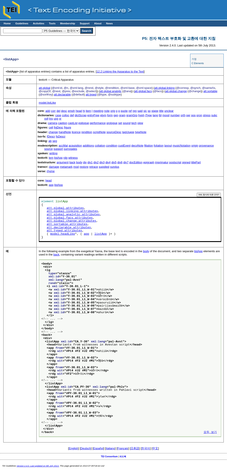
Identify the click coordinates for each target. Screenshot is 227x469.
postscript (175, 162)
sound (127, 123)
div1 (90, 162)
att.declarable (62, 94)
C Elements (198, 63)
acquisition (75, 145)
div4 (107, 162)
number (175, 115)
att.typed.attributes (64, 231)
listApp (58, 157)
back (72, 162)
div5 (113, 162)
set (120, 123)
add (47, 110)
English (73, 448)
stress (206, 115)
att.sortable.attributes (67, 224)
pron (199, 115)
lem (51, 157)
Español (98, 448)
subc (214, 115)
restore (83, 166)
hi (84, 110)
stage (154, 110)
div (85, 162)
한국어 (145, 448)
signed (186, 162)
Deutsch (86, 448)
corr (53, 110)
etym (103, 115)
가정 (194, 59)
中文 (155, 448)
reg (134, 110)
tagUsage (128, 132)
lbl (160, 115)
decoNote (137, 145)
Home (7, 23)
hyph (141, 115)
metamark (66, 166)
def (72, 115)
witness (73, 157)
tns (51, 118)
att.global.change (176, 91)
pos (193, 115)
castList (73, 123)
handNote (65, 132)
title (161, 110)
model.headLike (62, 234)
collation (100, 145)
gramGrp (132, 115)
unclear (169, 110)
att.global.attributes (65, 208)
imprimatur (161, 162)
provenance (206, 145)
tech (134, 123)
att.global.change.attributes (71, 221)
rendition (86, 132)
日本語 (135, 448)
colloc (65, 115)
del (58, 110)
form (110, 115)
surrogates (70, 149)
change (53, 132)
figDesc (58, 127)
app (51, 185)
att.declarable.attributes (69, 228)
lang (155, 115)
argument (63, 162)
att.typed (91, 94)
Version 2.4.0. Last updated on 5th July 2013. (38, 466)
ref (130, 110)
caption (62, 123)
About (97, 23)
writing (53, 153)
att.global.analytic (111, 91)
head (79, 110)
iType (148, 115)
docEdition (135, 162)
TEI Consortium (109, 456)
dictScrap (80, 115)
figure (67, 127)
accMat (63, 145)
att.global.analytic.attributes (73, 215)
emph (71, 110)
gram (122, 115)
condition (111, 145)
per (188, 115)
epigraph (148, 162)
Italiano (110, 448)
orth (183, 115)
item (88, 110)
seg (54, 141)
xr (60, 118)
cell (51, 127)
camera (52, 123)
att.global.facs (143, 91)
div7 (125, 162)
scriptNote (99, 132)
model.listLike (47, 102)
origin (194, 145)
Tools (52, 23)
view (140, 123)
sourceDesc (113, 132)
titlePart (196, 162)
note (107, 110)
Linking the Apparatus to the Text (120, 71)
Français (122, 448)
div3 (101, 162)
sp (149, 110)
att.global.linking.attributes (72, 211)
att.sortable (210, 91)
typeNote (140, 132)
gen (116, 115)
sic (145, 110)
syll (46, 118)
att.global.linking (164, 88)
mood (165, 115)
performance (98, 123)
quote (124, 110)
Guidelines (21, 23)
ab (50, 141)
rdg (65, 157)
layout (168, 145)
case (58, 115)
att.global (44, 88)
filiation (148, 145)
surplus (114, 166)
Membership (67, 23)
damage (54, 166)
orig (112, 110)
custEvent (124, 145)
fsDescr (60, 136)
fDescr (51, 136)
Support (84, 23)
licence (76, 132)
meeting (98, 110)
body (79, 162)
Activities (38, 23)
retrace (93, 166)
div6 (119, 162)
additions (88, 145)
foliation (158, 145)
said (139, 110)
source (48, 149)
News (109, 23)
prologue (111, 123)
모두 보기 (210, 432)
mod (76, 166)
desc (64, 110)
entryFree (93, 115)
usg (56, 118)
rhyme (51, 171)
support (58, 149)
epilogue (83, 123)
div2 (95, 162)
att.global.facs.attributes (70, 218)
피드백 (122, 456)
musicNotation (182, 145)
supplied (104, 166)
